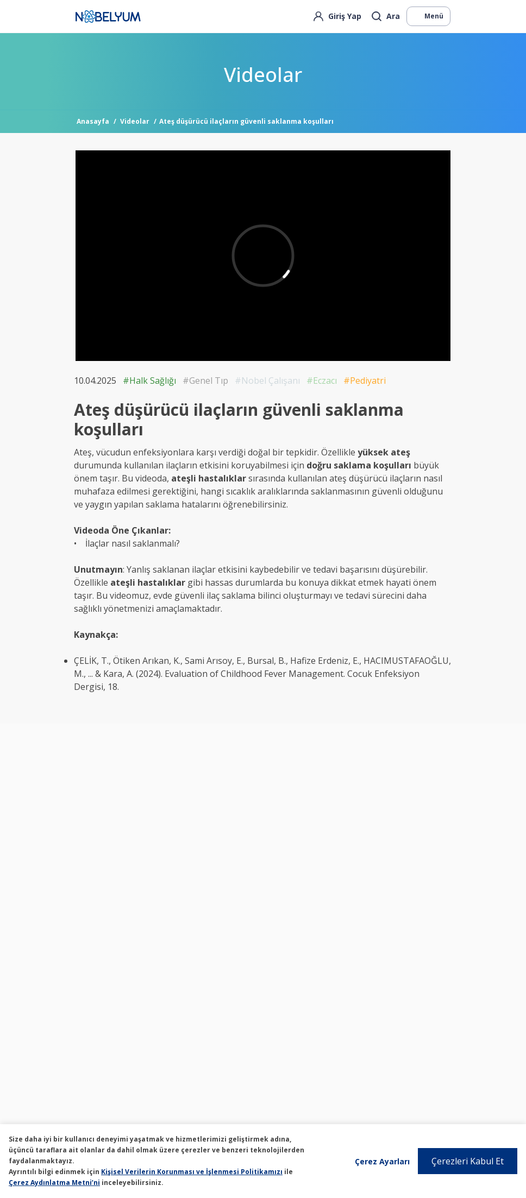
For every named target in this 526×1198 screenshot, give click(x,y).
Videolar (134, 121)
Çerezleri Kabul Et (467, 1161)
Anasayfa (93, 121)
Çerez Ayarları (382, 1161)
